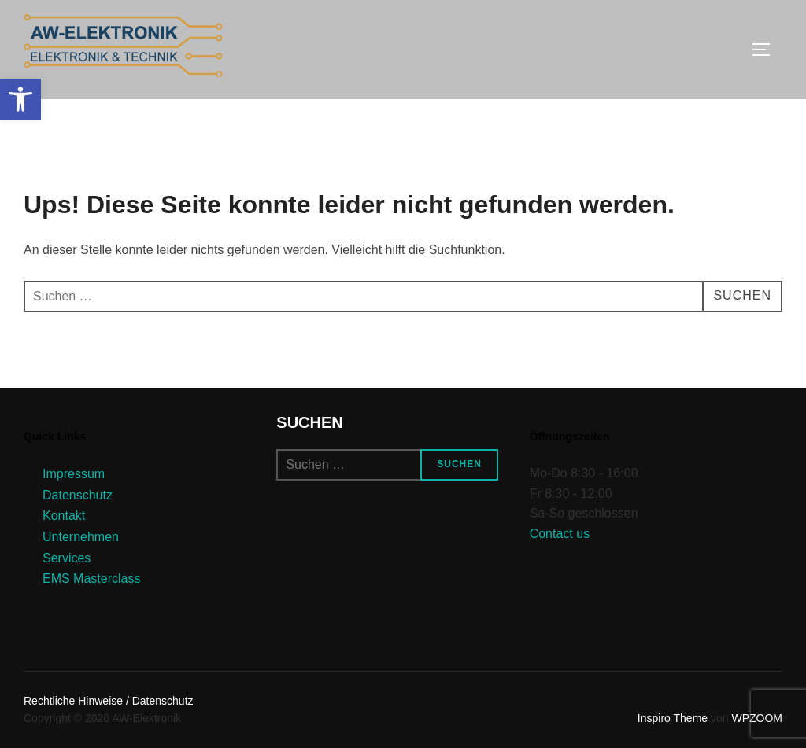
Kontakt (64, 515)
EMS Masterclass (91, 578)
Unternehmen (81, 536)
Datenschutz (78, 495)
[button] (20, 99)
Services (67, 558)
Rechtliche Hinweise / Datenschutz (109, 701)
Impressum (74, 474)
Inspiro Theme (673, 718)
